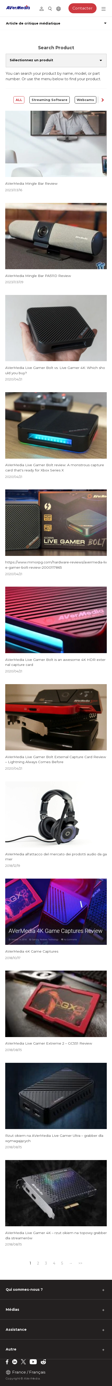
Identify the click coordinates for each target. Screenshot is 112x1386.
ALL (19, 100)
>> (80, 1263)
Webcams (85, 100)
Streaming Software (49, 100)
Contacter (82, 8)
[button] (103, 99)
